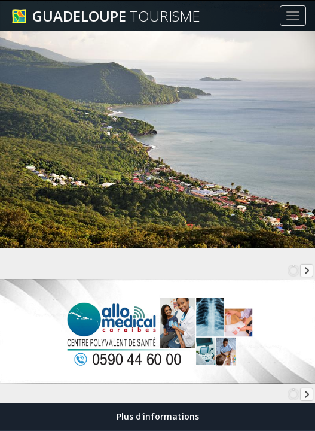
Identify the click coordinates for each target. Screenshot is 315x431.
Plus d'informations (158, 416)
